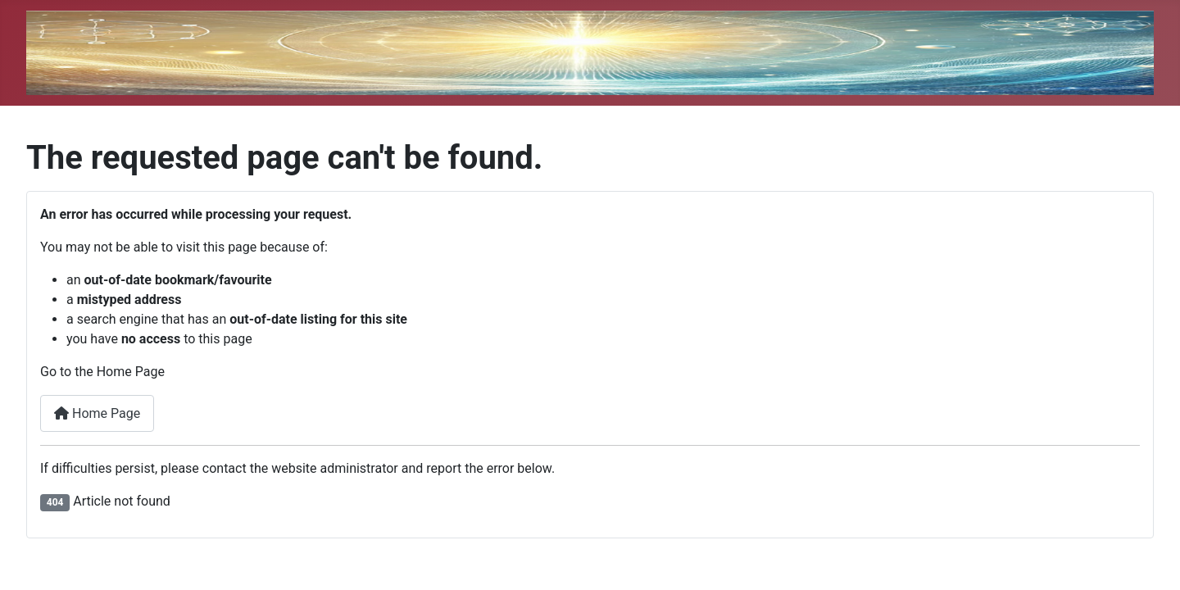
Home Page (97, 413)
